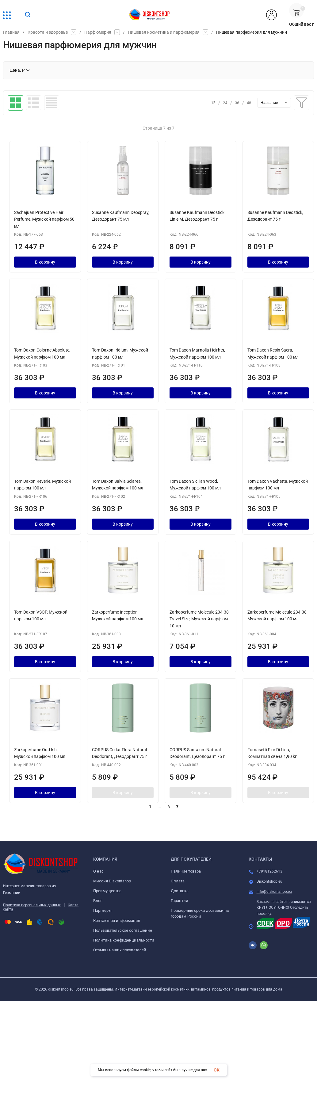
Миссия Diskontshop (112, 881)
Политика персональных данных (32, 905)
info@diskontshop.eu (274, 891)
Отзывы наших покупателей (119, 950)
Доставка (180, 891)
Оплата (178, 881)
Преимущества (107, 891)
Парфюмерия (97, 32)
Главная (11, 32)
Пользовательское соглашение (122, 930)
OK (217, 1069)
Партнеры (102, 910)
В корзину (45, 262)
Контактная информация (116, 920)
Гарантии (179, 900)
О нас (98, 871)
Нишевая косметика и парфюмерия (164, 32)
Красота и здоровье (48, 32)
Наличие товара (186, 871)
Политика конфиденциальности (123, 940)
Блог (97, 900)
